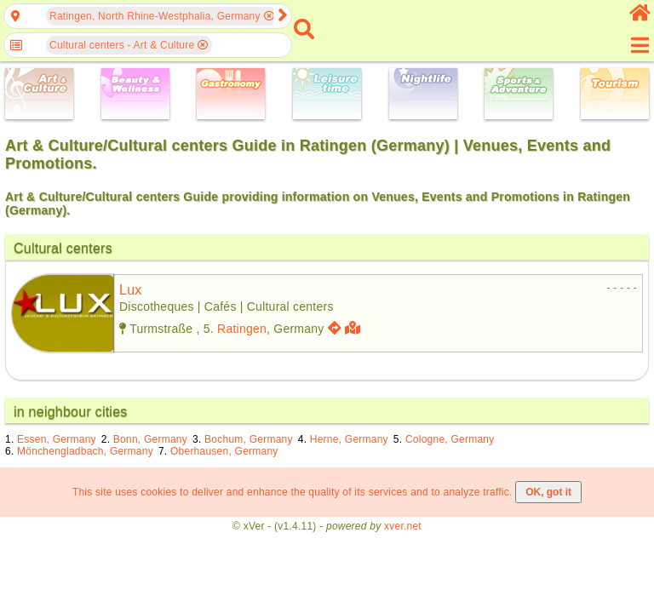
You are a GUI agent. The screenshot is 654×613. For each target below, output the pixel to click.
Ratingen (242, 328)
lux (130, 290)
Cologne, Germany (450, 439)
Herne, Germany (349, 439)
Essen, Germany (56, 439)
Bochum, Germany (248, 439)
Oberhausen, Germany (224, 451)
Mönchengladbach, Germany (85, 451)
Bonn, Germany (150, 439)
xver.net (403, 526)
